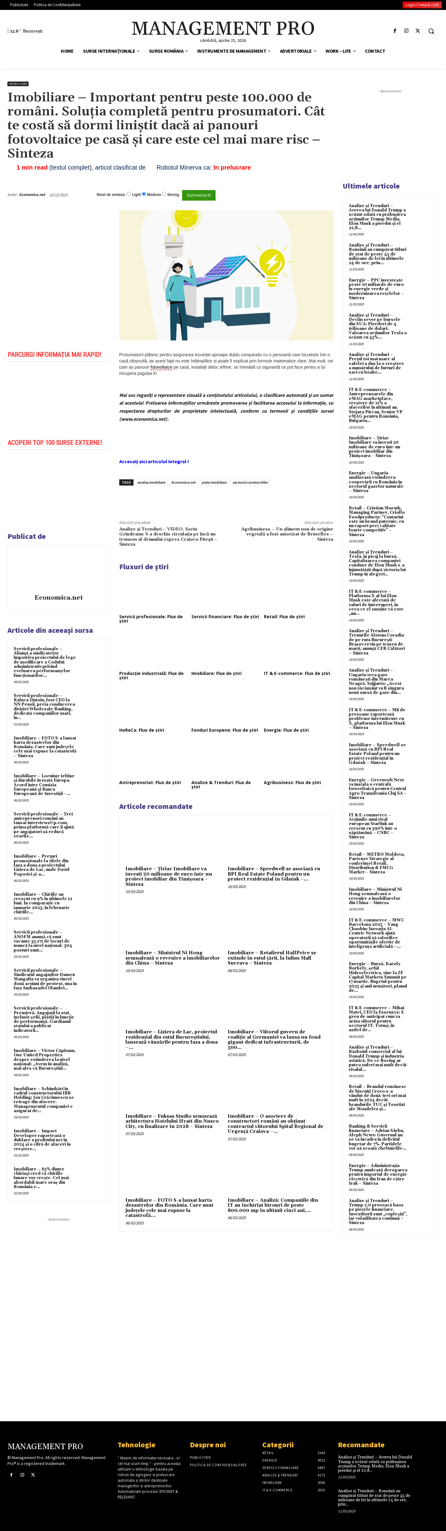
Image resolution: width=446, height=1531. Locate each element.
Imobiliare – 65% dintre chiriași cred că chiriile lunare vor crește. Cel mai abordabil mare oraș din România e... (41, 1178)
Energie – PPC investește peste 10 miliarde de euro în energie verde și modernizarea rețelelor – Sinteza (376, 289)
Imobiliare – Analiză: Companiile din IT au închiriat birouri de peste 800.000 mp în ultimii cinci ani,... (273, 1205)
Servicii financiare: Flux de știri (225, 616)
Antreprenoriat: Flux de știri (150, 782)
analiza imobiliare (151, 482)
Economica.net (32, 194)
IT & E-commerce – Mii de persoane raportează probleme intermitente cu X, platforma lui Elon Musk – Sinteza (377, 719)
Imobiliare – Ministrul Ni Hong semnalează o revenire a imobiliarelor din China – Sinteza (172, 958)
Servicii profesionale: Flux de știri (151, 619)
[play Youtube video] (58, 399)
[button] (431, 31)
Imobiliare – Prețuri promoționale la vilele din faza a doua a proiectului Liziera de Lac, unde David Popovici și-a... (41, 865)
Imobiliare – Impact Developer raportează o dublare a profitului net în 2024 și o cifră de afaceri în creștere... (42, 1140)
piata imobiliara (214, 482)
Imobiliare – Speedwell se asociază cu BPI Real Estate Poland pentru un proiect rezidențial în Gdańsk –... (274, 874)
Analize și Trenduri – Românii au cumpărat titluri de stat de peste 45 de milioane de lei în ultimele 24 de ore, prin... (377, 254)
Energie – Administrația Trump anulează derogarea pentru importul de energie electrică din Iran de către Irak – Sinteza (378, 1174)
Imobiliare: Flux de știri (216, 673)
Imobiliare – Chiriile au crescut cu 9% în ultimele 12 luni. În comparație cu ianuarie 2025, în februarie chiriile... (43, 903)
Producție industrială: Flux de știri (151, 675)
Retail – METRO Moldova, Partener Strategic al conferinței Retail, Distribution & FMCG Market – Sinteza (377, 863)
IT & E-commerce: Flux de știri (297, 673)
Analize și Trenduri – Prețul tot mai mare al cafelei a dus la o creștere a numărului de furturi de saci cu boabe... (376, 363)
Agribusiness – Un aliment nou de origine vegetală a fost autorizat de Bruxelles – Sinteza (287, 534)
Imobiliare (17, 84)
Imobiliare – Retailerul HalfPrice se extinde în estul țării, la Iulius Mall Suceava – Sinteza (272, 958)
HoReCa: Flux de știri (141, 730)
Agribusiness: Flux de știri (292, 782)
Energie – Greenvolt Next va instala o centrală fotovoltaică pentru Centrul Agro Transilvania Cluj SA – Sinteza (378, 789)
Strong (173, 195)
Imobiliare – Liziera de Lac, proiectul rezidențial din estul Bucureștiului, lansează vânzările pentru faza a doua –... (171, 1039)
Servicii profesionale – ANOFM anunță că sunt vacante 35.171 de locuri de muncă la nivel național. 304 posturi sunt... (43, 941)
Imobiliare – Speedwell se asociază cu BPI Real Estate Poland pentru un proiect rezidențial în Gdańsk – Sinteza (377, 754)
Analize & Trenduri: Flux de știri (221, 784)
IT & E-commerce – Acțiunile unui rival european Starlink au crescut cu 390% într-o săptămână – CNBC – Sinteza (373, 826)
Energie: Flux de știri (286, 730)
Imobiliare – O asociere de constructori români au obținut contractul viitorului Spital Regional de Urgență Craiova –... (275, 1124)
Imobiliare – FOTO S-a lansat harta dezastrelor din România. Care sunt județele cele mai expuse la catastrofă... (169, 1208)
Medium (154, 195)
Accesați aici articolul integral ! (154, 461)
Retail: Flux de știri (284, 616)
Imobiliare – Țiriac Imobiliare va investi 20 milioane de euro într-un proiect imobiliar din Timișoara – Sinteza (168, 876)
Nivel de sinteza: (111, 195)
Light (136, 195)
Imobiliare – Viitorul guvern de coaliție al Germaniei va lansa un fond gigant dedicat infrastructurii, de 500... (274, 1039)
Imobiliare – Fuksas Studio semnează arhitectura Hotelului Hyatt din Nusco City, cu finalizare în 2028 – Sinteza (172, 1121)
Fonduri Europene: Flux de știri (224, 730)
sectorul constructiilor (250, 482)
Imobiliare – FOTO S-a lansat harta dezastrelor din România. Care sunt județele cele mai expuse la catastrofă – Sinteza (45, 747)
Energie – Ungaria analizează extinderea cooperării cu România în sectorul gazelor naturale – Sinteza (376, 482)
